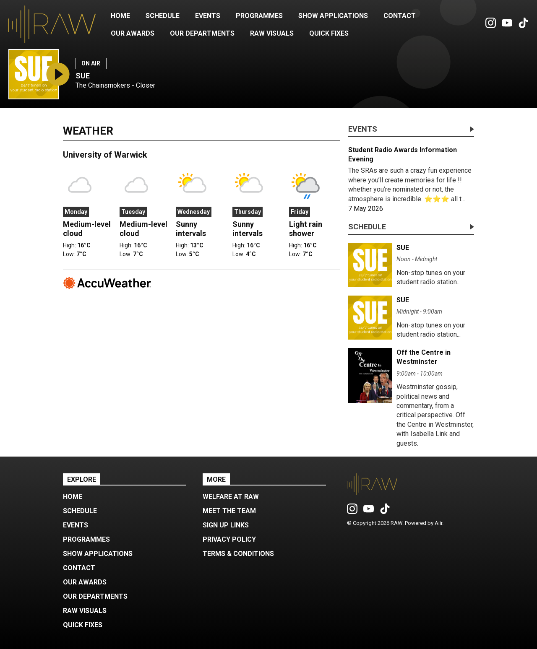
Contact (399, 16)
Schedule (163, 16)
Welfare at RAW (231, 497)
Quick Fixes (329, 33)
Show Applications (333, 16)
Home (120, 16)
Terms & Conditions (238, 554)
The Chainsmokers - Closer (115, 85)
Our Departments (202, 33)
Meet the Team (229, 511)
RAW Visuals (272, 33)
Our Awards (132, 33)
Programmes (259, 16)
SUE (83, 75)
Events (207, 16)
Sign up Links (226, 525)
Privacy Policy (229, 539)
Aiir (438, 523)
